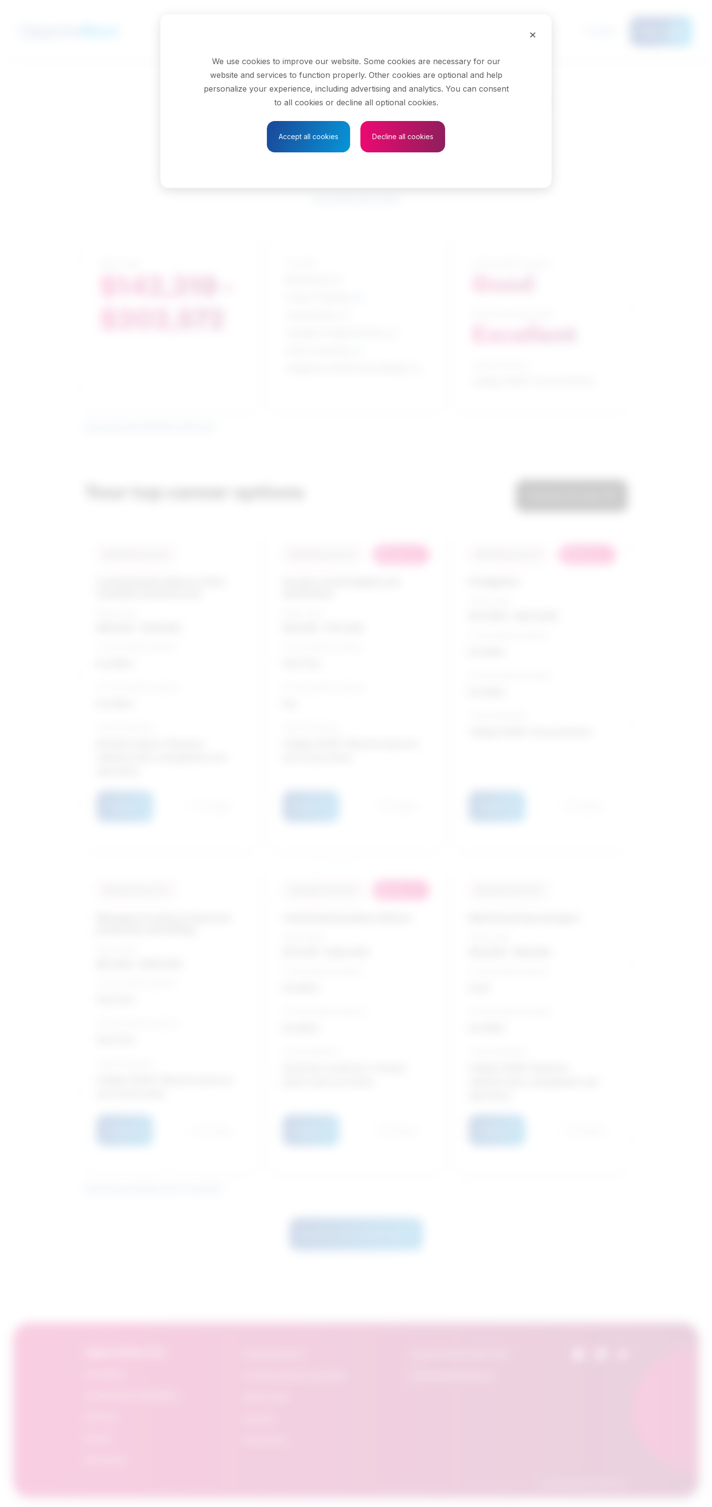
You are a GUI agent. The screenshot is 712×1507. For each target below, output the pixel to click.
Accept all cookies (308, 136)
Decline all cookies (402, 136)
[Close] (533, 34)
